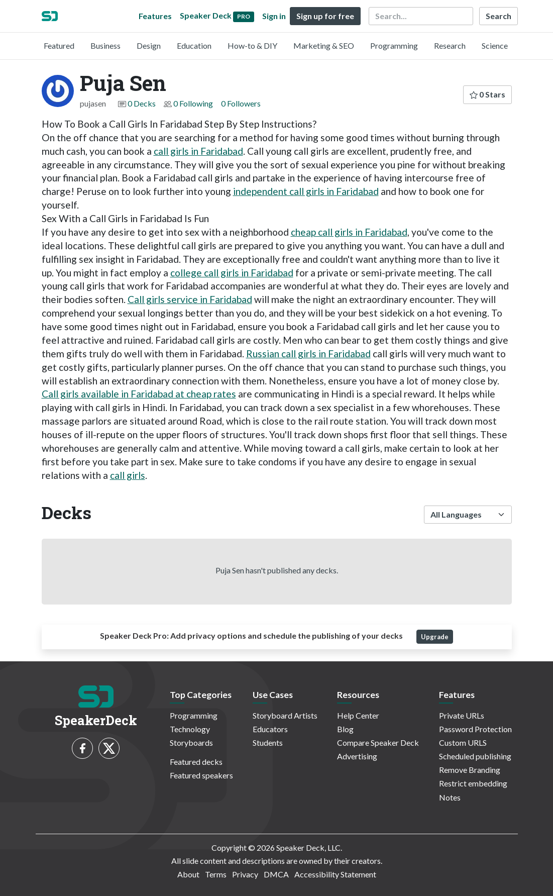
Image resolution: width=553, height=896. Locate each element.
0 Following (193, 103)
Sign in (274, 16)
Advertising (357, 756)
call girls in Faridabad (198, 151)
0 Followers (241, 103)
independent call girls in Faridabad (306, 191)
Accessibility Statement (335, 874)
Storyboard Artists (285, 715)
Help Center (358, 715)
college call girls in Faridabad (231, 272)
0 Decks (142, 103)
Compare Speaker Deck (378, 742)
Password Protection (475, 729)
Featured (59, 45)
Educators (270, 729)
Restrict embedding (473, 783)
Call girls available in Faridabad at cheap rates (139, 394)
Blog (345, 729)
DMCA (276, 874)
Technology (190, 729)
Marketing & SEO (323, 45)
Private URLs (461, 715)
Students (268, 742)
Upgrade (435, 637)
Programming (394, 45)
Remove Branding (469, 769)
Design (149, 45)
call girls (127, 475)
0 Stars (487, 94)
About (188, 874)
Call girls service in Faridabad (190, 299)
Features (155, 16)
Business (105, 45)
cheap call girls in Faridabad (349, 232)
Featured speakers (201, 775)
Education (194, 45)
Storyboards (191, 742)
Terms (216, 874)
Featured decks (196, 761)
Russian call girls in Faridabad (308, 353)
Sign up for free (325, 16)
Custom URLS (463, 742)
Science (495, 45)
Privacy (245, 874)
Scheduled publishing (475, 756)
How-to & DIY (252, 45)
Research (450, 45)
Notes (450, 797)
